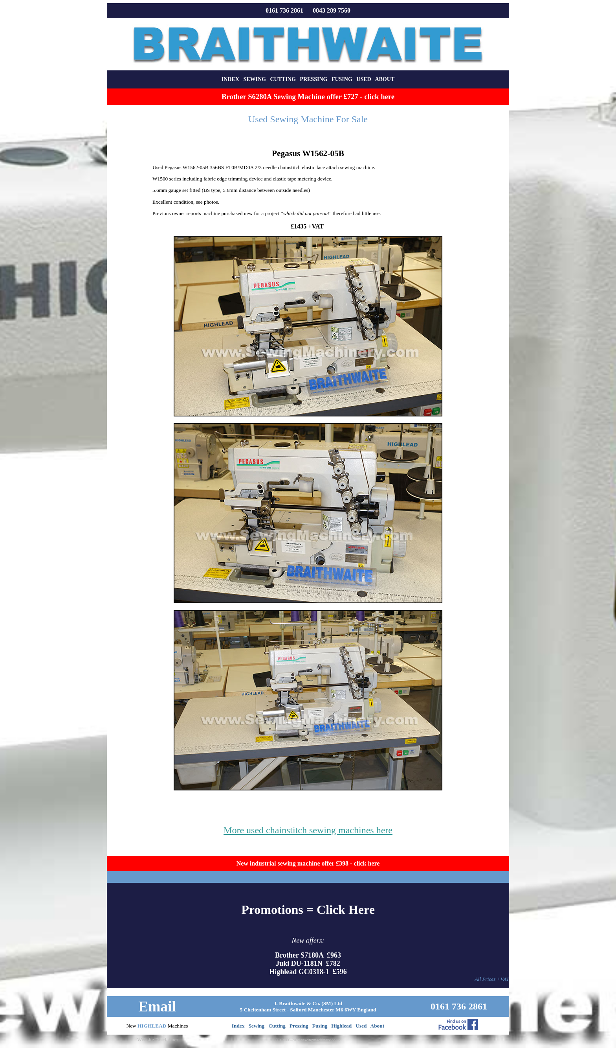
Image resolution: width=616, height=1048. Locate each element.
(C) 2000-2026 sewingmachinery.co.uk (308, 1040)
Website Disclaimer (157, 1039)
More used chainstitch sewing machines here (308, 830)
